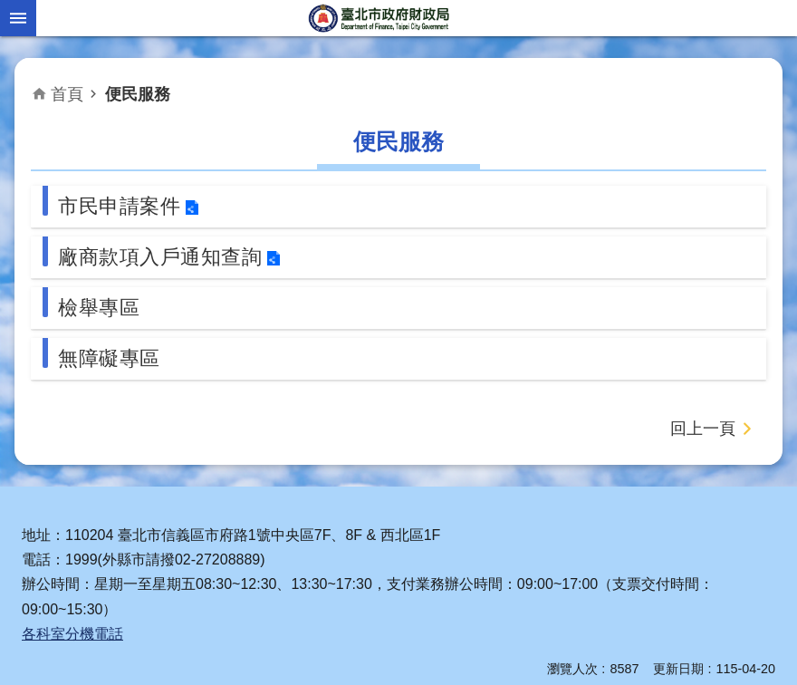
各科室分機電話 (72, 634)
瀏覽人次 (572, 668)
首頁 (67, 94)
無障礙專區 (109, 358)
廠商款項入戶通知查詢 (160, 257)
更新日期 (678, 668)
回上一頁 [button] (702, 429)
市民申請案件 (119, 206)
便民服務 (137, 94)
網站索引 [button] (18, 18)
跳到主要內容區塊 (9, 9)
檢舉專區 (98, 307)
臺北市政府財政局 (380, 18)
